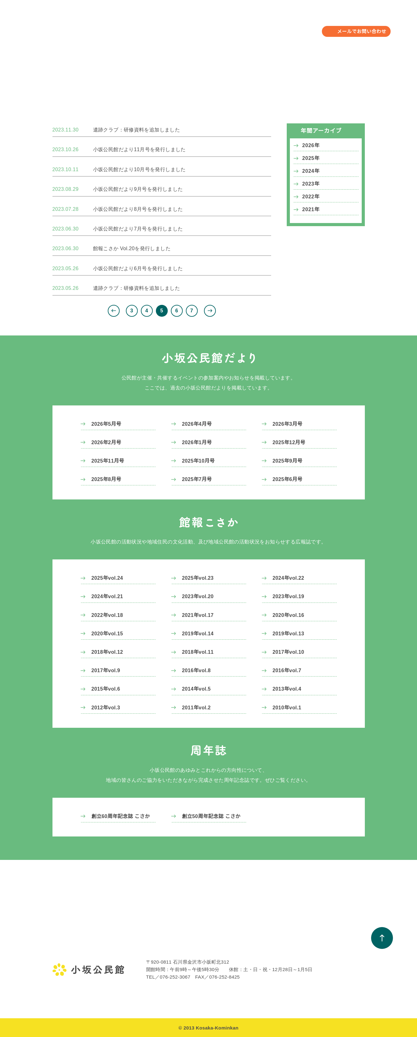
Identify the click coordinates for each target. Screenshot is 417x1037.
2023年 (311, 184)
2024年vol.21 (108, 596)
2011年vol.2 (196, 707)
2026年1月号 (197, 442)
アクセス (61, 992)
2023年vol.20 (198, 596)
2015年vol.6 (106, 688)
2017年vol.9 (106, 670)
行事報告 (124, 958)
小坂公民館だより (258, 958)
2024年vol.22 (289, 578)
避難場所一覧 (315, 970)
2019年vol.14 (198, 633)
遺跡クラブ (126, 970)
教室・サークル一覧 (197, 947)
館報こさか (251, 970)
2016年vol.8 (196, 670)
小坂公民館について (115, 26)
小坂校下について (289, 26)
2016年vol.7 (287, 670)
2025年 (311, 158)
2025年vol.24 (108, 578)
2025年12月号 (289, 442)
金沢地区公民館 (68, 947)
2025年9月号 (288, 460)
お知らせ (248, 26)
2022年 (311, 197)
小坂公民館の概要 (70, 970)
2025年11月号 (108, 460)
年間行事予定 (164, 26)
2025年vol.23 (198, 578)
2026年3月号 (288, 424)
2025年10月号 (198, 460)
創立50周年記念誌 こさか (211, 816)
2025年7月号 (197, 479)
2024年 (311, 171)
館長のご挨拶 (65, 958)
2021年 (311, 209)
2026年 (311, 145)
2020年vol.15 (108, 633)
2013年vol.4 (287, 688)
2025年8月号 (107, 479)
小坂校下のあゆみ (320, 947)
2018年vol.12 (108, 652)
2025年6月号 (288, 479)
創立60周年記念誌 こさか (121, 816)
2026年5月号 (107, 424)
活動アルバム (190, 958)
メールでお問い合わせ (361, 31)
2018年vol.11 (198, 652)
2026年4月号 (197, 424)
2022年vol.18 (108, 615)
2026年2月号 (107, 442)
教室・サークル (208, 26)
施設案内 (61, 981)
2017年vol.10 (289, 652)
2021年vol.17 (198, 615)
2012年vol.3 (106, 707)
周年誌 (246, 981)
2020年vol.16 (289, 615)
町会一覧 (311, 958)
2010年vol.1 (287, 707)
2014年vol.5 (196, 688)
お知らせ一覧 (253, 947)
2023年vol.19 (289, 596)
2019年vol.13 (289, 633)
